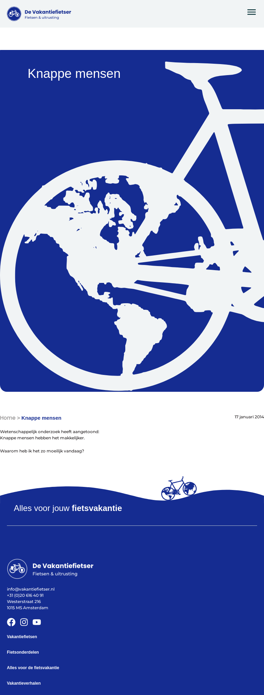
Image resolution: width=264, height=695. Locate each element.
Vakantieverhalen (24, 683)
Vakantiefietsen (22, 636)
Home (8, 417)
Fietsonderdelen (23, 652)
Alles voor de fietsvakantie (33, 667)
